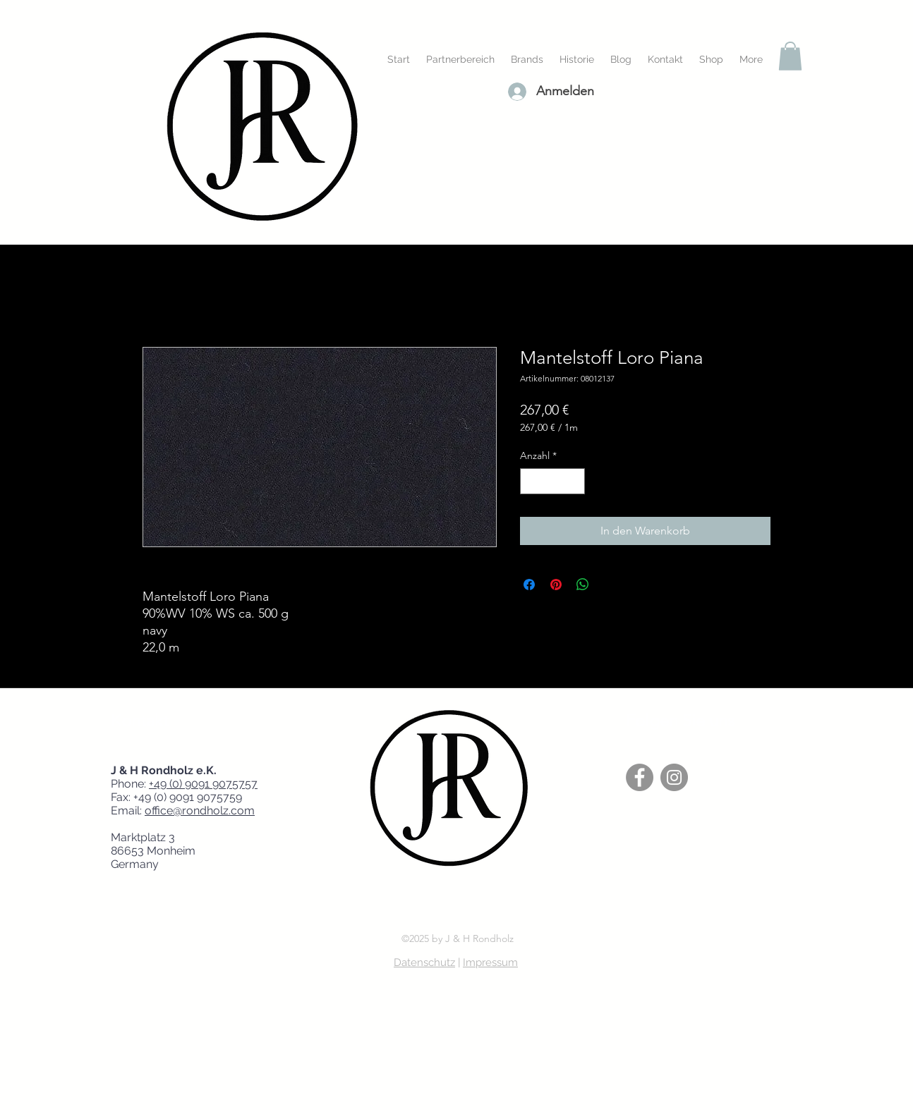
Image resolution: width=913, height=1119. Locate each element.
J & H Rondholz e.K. (168, 770)
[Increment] (574, 481)
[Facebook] (639, 777)
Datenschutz (424, 962)
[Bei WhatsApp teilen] (582, 584)
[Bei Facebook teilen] (529, 584)
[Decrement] (531, 481)
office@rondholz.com (200, 810)
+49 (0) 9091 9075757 (203, 783)
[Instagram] (674, 777)
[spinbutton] (552, 481)
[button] (790, 56)
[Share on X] (609, 584)
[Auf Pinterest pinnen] (556, 584)
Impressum (490, 962)
